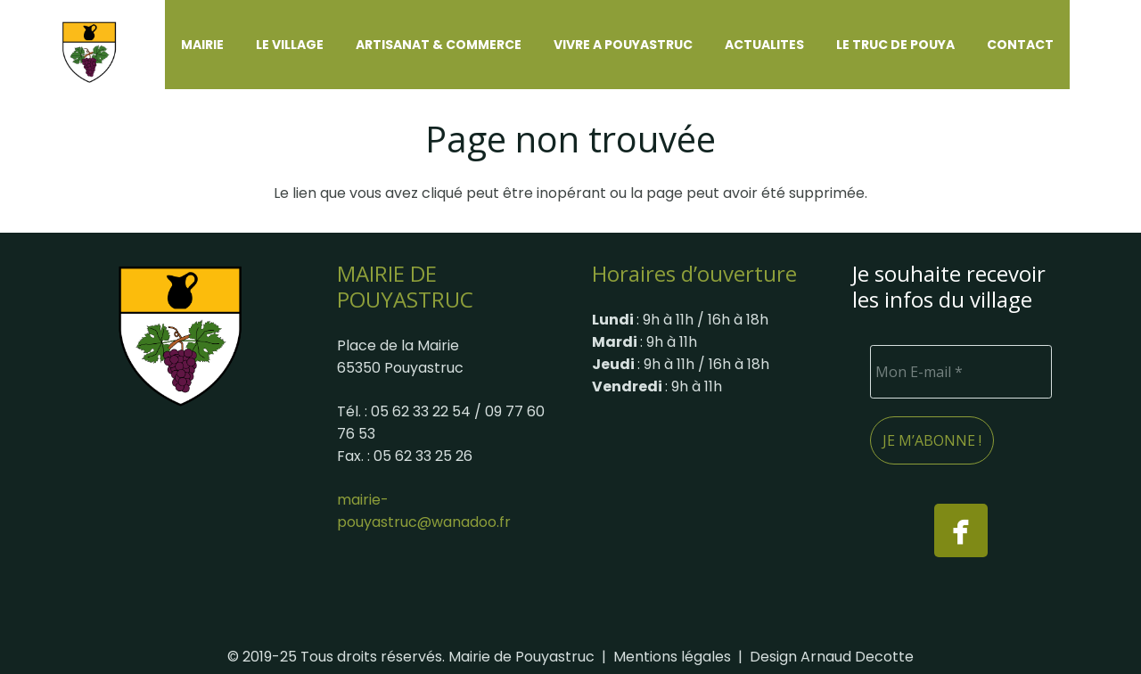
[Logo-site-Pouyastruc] (100, 45)
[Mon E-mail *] (961, 372)
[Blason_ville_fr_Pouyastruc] (180, 335)
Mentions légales (672, 656)
